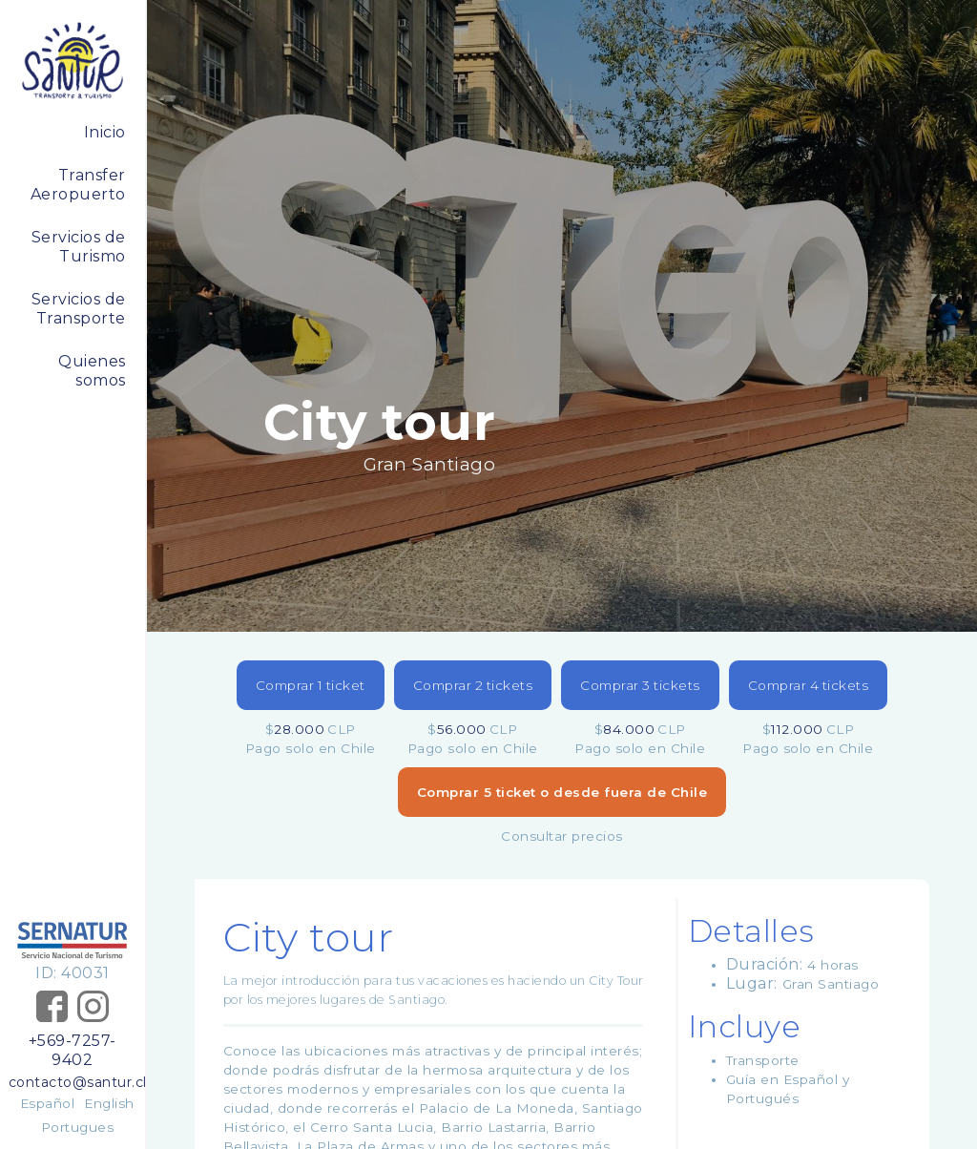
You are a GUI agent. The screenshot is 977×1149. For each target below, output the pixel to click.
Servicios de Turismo (78, 246)
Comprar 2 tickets (473, 685)
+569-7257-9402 (72, 1050)
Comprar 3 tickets (640, 685)
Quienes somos (92, 370)
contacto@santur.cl (72, 1082)
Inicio (105, 132)
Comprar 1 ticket (310, 685)
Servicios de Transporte (78, 308)
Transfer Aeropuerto (78, 184)
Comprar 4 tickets (808, 685)
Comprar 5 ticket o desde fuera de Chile (562, 792)
